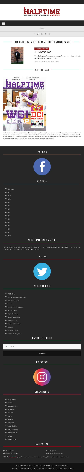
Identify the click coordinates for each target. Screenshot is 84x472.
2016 (9, 222)
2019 (9, 232)
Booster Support (12, 439)
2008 (9, 196)
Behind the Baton (12, 426)
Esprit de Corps (12, 304)
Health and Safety (13, 429)
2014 (9, 216)
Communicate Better (13, 300)
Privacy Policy (47, 469)
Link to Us (37, 469)
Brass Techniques (12, 320)
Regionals (10, 419)
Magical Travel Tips (13, 314)
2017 (9, 225)
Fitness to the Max (13, 432)
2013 (9, 212)
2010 (9, 202)
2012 (9, 209)
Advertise (15, 469)
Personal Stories (12, 310)
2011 (9, 206)
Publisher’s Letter (13, 406)
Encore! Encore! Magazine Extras (17, 297)
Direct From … (12, 423)
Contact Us (13, 457)
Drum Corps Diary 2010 (14, 334)
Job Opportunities (26, 469)
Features (10, 403)
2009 (9, 199)
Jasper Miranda (39, 61)
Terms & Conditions (60, 469)
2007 (9, 192)
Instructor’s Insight (13, 330)
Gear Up (10, 416)
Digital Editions (12, 399)
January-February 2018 (41, 48)
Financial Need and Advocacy (15, 307)
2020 (9, 235)
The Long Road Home (42, 52)
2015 (9, 219)
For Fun (10, 436)
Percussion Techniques (14, 324)
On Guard (10, 327)
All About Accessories (14, 317)
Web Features (11, 294)
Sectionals (10, 413)
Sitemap (71, 469)
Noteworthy (11, 409)
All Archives (11, 189)
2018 (9, 229)
